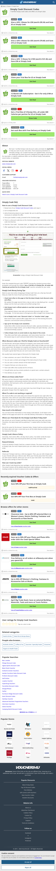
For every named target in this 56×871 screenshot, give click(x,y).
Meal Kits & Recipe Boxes (22, 636)
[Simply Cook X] (8, 170)
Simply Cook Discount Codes (24, 9)
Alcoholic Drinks (8, 644)
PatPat (4, 691)
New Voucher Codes (28, 795)
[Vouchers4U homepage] (28, 2)
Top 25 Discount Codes (28, 787)
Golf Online (5, 678)
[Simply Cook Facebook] (4, 170)
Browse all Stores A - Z (28, 712)
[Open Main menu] (2, 2)
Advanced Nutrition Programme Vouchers (15, 701)
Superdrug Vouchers (8, 683)
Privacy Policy (28, 818)
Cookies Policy (28, 813)
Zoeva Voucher (6, 706)
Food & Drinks (7, 636)
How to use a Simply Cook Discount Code (14, 194)
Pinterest (28, 841)
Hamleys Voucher (7, 699)
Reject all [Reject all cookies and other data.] (28, 868)
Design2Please (6, 688)
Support (28, 820)
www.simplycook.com (9, 164)
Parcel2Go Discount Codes (10, 686)
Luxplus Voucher (7, 681)
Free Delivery (28, 790)
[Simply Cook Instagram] (12, 170)
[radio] (3, 624)
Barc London (6, 660)
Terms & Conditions (28, 823)
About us (28, 808)
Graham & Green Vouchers (10, 671)
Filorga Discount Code (9, 663)
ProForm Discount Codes (9, 676)
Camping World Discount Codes (12, 709)
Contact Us (28, 815)
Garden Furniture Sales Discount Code (14, 673)
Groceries (47, 644)
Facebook (28, 833)
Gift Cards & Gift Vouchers (28, 792)
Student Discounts (28, 798)
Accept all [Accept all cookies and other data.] (28, 862)
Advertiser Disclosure (28, 810)
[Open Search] (53, 2)
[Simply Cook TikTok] (21, 170)
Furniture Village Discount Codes (12, 694)
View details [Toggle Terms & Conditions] (50, 33)
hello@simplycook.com (20, 177)
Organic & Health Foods (10, 649)
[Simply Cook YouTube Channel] (17, 170)
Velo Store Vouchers (8, 704)
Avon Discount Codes (8, 696)
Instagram (28, 838)
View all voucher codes (21, 526)
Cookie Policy (38, 857)
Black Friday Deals (28, 785)
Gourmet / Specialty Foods (34, 644)
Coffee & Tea (19, 644)
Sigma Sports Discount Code (11, 665)
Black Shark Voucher (8, 668)
